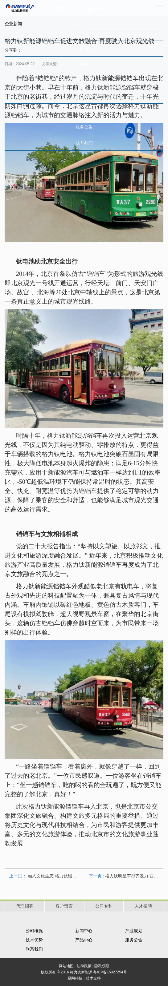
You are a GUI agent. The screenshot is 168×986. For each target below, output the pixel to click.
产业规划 (133, 930)
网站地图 (66, 966)
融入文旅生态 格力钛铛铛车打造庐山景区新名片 (74, 875)
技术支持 (93, 978)
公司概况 (34, 930)
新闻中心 (83, 930)
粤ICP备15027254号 (110, 972)
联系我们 (34, 949)
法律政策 (84, 966)
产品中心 (83, 939)
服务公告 (133, 939)
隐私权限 (101, 966)
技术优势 (34, 939)
